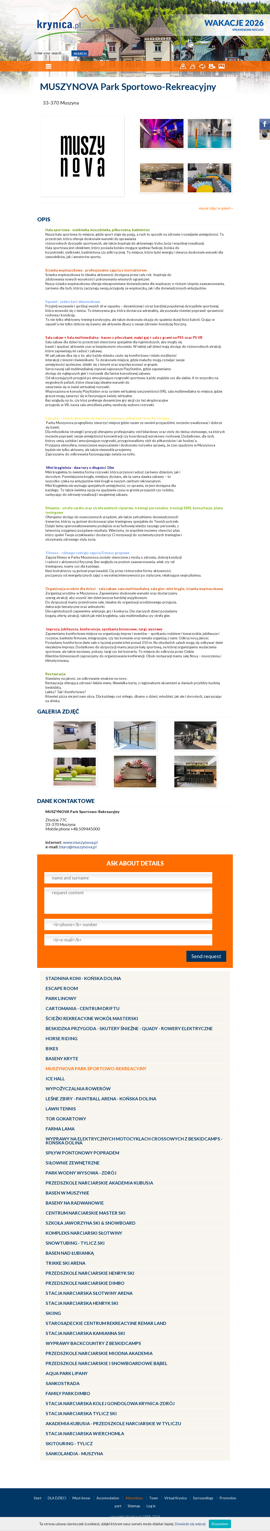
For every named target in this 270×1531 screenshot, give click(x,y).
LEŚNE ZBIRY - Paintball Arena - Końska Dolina (101, 1098)
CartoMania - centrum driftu (82, 1008)
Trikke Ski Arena (65, 1263)
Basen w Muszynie (67, 1193)
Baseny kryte (62, 1058)
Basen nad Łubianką (70, 1253)
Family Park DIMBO (68, 1393)
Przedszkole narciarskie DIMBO (85, 1283)
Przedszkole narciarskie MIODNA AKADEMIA (99, 1353)
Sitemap (134, 1506)
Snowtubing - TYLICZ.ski (75, 1243)
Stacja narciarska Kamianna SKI (85, 1333)
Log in (151, 1506)
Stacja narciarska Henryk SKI (82, 1303)
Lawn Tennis (61, 1108)
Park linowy (61, 998)
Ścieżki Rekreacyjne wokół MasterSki (92, 1018)
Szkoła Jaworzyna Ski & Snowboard (91, 1223)
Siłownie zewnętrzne (73, 1163)
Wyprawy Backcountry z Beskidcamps (93, 1343)
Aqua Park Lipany (67, 1373)
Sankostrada (63, 1383)
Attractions (135, 1498)
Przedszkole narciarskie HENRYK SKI (90, 1273)
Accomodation (108, 1498)
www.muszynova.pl (80, 842)
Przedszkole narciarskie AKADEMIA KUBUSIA (99, 1183)
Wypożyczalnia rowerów (78, 1088)
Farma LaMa (60, 1128)
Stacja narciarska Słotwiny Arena (89, 1293)
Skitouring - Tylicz (69, 1443)
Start (38, 1498)
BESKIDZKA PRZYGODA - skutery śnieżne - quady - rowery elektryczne (129, 1028)
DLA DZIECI (57, 1498)
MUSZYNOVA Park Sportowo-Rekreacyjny (96, 1068)
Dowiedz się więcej (190, 1524)
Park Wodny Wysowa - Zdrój (81, 1173)
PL (229, 4)
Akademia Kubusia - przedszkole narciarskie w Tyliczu (113, 1423)
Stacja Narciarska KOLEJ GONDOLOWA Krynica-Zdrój (110, 1403)
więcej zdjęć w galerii (214, 208)
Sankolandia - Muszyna (74, 1453)
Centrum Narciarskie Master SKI (86, 1213)
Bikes (52, 1048)
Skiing (53, 1313)
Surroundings (203, 1498)
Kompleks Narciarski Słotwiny (84, 1233)
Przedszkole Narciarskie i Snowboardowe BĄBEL (106, 1363)
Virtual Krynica (175, 1498)
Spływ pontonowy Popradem (82, 1153)
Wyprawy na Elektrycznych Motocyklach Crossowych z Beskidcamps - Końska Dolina (134, 1140)
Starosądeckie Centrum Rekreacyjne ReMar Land (106, 1323)
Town (154, 1498)
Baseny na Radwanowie (75, 1203)
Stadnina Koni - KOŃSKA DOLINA (83, 978)
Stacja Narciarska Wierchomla (85, 1433)
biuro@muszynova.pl (78, 846)
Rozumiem (219, 1524)
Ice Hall (55, 1078)
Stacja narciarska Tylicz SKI (81, 1413)
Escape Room (62, 988)
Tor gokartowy (66, 1118)
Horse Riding (62, 1038)
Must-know (82, 1498)
